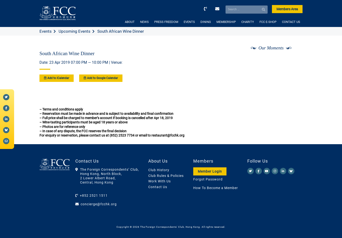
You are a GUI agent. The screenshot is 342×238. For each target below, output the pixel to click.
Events (45, 31)
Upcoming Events (74, 31)
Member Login (210, 171)
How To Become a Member (215, 188)
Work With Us (159, 181)
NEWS (144, 22)
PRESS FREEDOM (166, 22)
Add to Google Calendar (101, 78)
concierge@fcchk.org (99, 204)
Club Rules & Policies (166, 176)
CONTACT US (291, 22)
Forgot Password (208, 179)
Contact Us (157, 187)
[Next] (293, 60)
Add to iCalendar (56, 78)
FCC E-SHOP (267, 22)
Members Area (287, 9)
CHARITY (247, 22)
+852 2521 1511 (94, 195)
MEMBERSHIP (226, 22)
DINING (205, 22)
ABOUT (130, 22)
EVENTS (189, 22)
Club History (158, 170)
